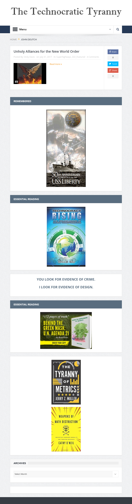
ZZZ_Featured (78, 56)
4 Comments (93, 56)
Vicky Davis (29, 56)
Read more (56, 64)
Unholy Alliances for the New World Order (46, 51)
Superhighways (63, 56)
